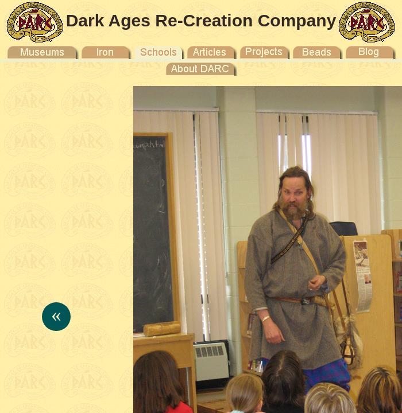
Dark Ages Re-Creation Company (201, 20)
